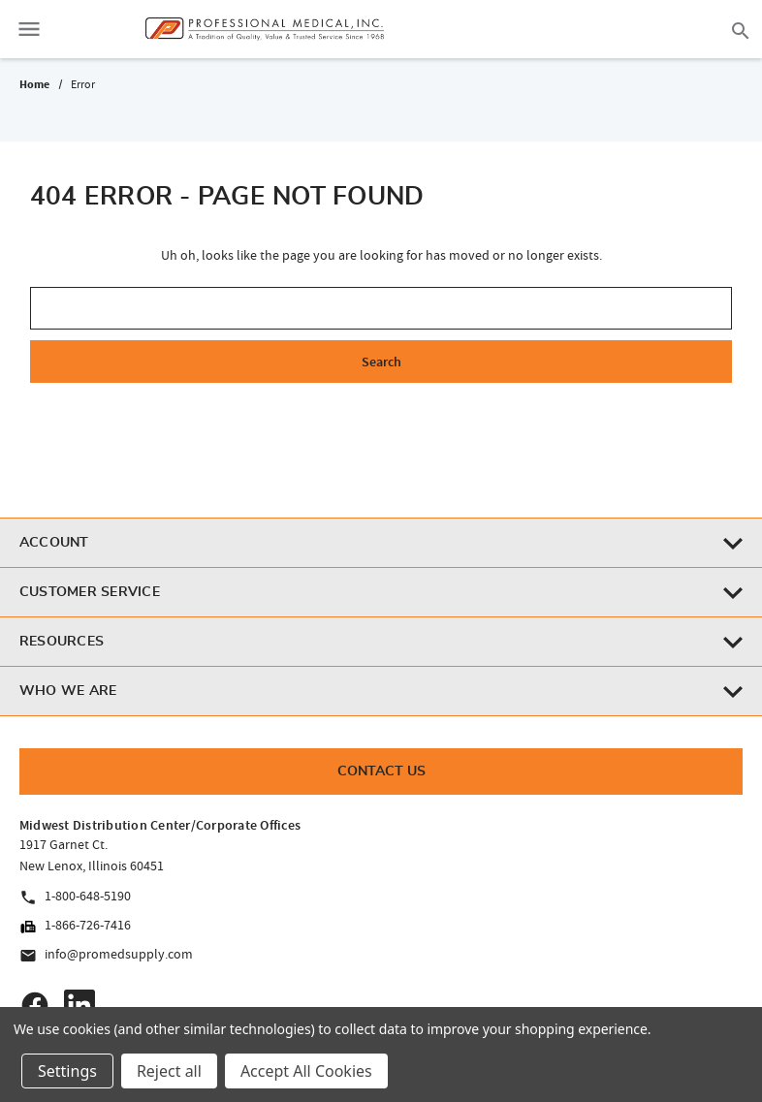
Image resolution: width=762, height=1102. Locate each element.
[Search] (740, 29)
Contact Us (381, 771)
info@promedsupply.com (106, 954)
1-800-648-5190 (75, 896)
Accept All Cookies (306, 1071)
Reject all (169, 1071)
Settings (67, 1071)
